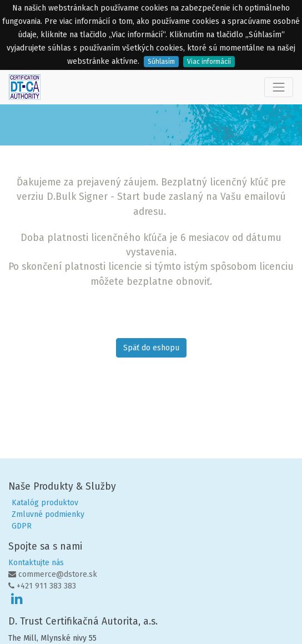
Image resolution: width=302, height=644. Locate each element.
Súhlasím (161, 62)
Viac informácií (209, 62)
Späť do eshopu (151, 348)
